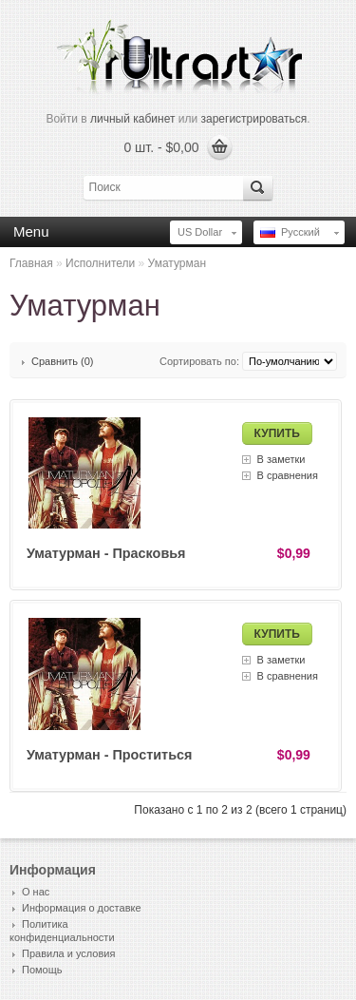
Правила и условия (68, 953)
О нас (35, 891)
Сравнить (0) (62, 361)
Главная (31, 263)
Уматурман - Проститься (109, 754)
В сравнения (287, 475)
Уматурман (177, 263)
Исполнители (100, 263)
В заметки (281, 459)
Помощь (42, 969)
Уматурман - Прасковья (106, 553)
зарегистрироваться (254, 118)
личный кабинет (132, 118)
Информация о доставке (81, 907)
